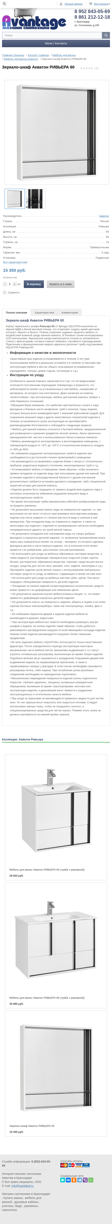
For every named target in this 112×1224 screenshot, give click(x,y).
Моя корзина (101, 4)
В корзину (34, 283)
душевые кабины (26, 1201)
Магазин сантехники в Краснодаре (26, 1192)
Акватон (104, 214)
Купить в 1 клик (61, 283)
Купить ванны (13, 1196)
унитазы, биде (12, 1205)
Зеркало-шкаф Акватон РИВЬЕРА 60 (31, 1124)
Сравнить (14, 291)
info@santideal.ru (22, 1184)
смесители (9, 1209)
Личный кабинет (73, 4)
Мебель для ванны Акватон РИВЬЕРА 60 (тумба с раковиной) (47, 868)
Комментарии (69, 311)
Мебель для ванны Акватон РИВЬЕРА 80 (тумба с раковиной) (47, 996)
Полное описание (16, 311)
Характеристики (44, 311)
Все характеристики (15, 261)
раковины (31, 1205)
